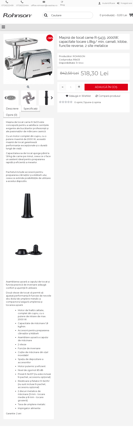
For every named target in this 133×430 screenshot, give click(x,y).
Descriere (12, 108)
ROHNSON (79, 56)
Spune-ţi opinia (92, 102)
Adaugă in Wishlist (80, 95)
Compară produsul (109, 95)
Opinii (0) (11, 114)
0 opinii (78, 102)
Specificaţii (30, 108)
